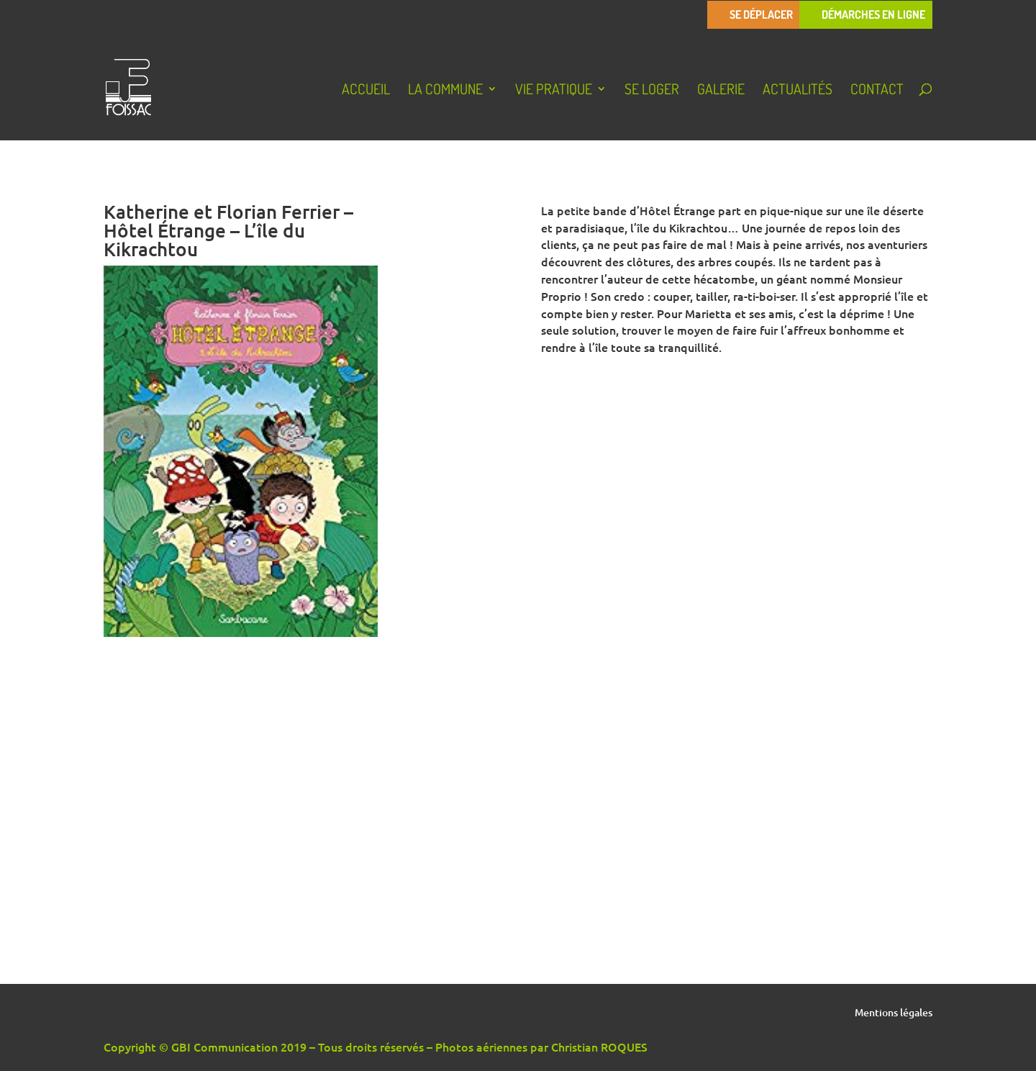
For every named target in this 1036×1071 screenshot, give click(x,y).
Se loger (651, 90)
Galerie (721, 90)
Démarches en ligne (873, 15)
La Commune (445, 90)
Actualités (797, 90)
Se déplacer (761, 15)
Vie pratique (553, 90)
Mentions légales (893, 1013)
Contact (877, 90)
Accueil (366, 90)
